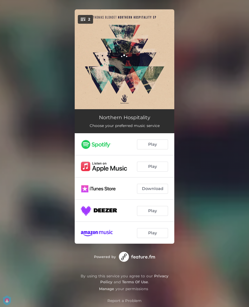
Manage (106, 288)
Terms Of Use (135, 282)
